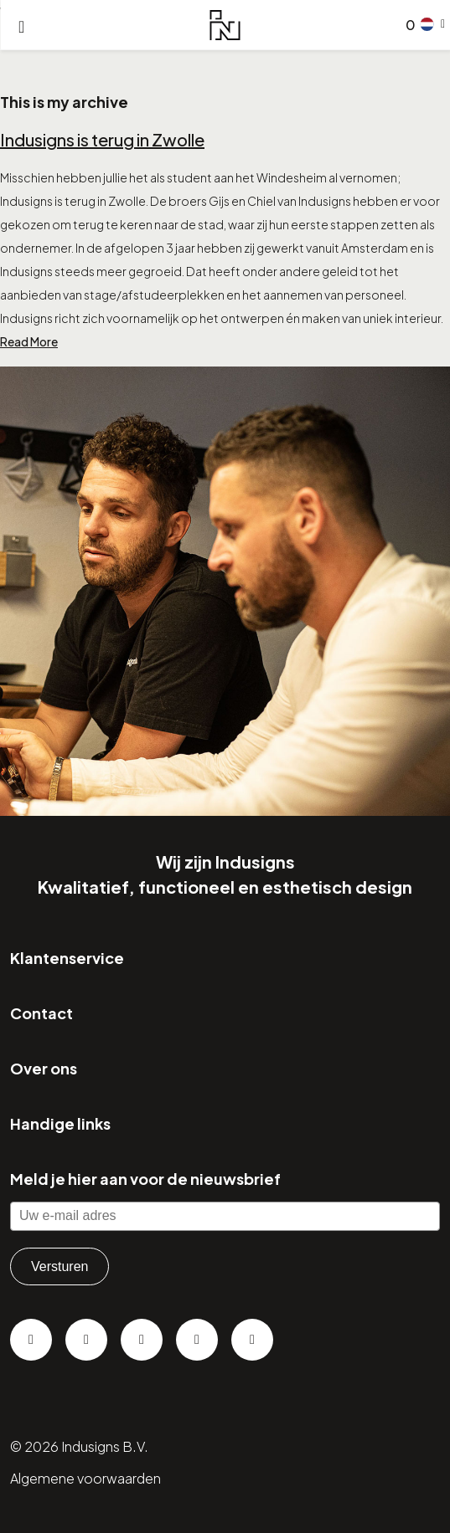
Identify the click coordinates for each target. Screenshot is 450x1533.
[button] (433, 24)
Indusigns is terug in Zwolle (102, 139)
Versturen (59, 1266)
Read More (29, 341)
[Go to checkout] (407, 25)
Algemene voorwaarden (85, 1478)
